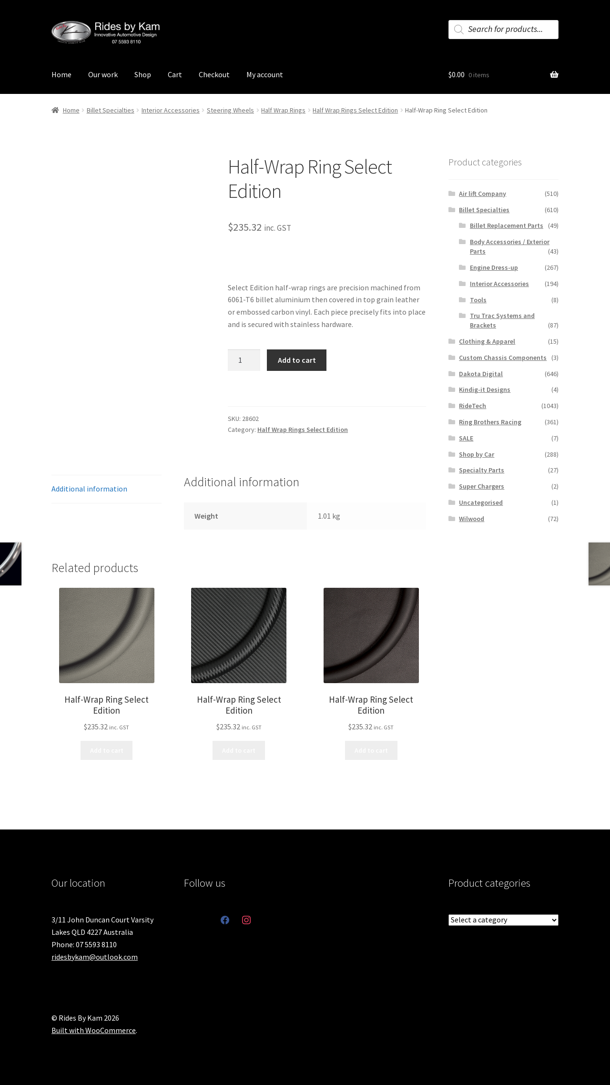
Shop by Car (476, 454)
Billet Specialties (110, 110)
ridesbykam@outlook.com (94, 957)
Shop (142, 74)
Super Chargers (481, 486)
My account (264, 74)
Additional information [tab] (89, 488)
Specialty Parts (481, 470)
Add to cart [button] (106, 750)
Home (61, 74)
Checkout (214, 74)
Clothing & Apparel (487, 341)
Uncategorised (481, 502)
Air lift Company (482, 193)
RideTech (472, 405)
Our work (103, 74)
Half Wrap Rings (283, 110)
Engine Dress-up (494, 267)
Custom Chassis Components (503, 357)
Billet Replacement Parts (506, 225)
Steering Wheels (230, 110)
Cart (175, 74)
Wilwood (471, 518)
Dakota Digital (481, 373)
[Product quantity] (244, 360)
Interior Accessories (171, 110)
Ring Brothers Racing (490, 422)
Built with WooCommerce (93, 1030)
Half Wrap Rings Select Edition (355, 110)
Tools (478, 300)
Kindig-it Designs (484, 389)
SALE (466, 438)
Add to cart (297, 360)
